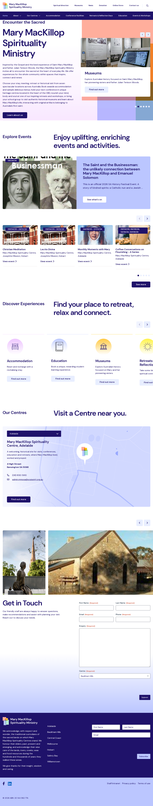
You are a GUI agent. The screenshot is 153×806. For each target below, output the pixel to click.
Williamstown (53, 761)
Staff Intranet (113, 783)
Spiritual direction (61, 5)
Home (5, 15)
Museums (78, 5)
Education (122, 15)
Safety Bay (52, 755)
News (91, 5)
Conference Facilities (75, 15)
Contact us (134, 5)
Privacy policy (129, 783)
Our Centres (32, 15)
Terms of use (144, 783)
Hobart (50, 749)
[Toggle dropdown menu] (19, 16)
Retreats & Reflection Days (101, 15)
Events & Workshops (141, 15)
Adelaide (51, 726)
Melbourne (52, 743)
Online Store (118, 5)
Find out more (96, 89)
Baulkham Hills (54, 732)
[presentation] (112, 745)
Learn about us (15, 115)
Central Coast (54, 738)
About (15, 15)
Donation (103, 5)
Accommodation (53, 15)
